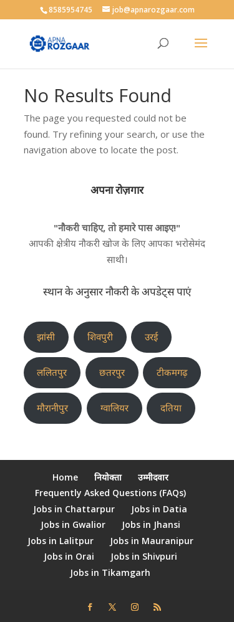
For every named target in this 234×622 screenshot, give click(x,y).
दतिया (171, 407)
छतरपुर (112, 372)
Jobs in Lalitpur (60, 541)
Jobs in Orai (69, 556)
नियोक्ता (108, 477)
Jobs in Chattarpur (74, 509)
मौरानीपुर (52, 407)
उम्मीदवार (153, 477)
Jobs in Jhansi (151, 524)
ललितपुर (52, 372)
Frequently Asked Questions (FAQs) (110, 493)
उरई (151, 336)
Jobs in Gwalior (73, 524)
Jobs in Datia (159, 509)
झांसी (46, 336)
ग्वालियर (114, 407)
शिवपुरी (100, 336)
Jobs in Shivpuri (143, 556)
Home (65, 477)
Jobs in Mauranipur (151, 541)
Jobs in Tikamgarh (110, 572)
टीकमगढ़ (172, 372)
